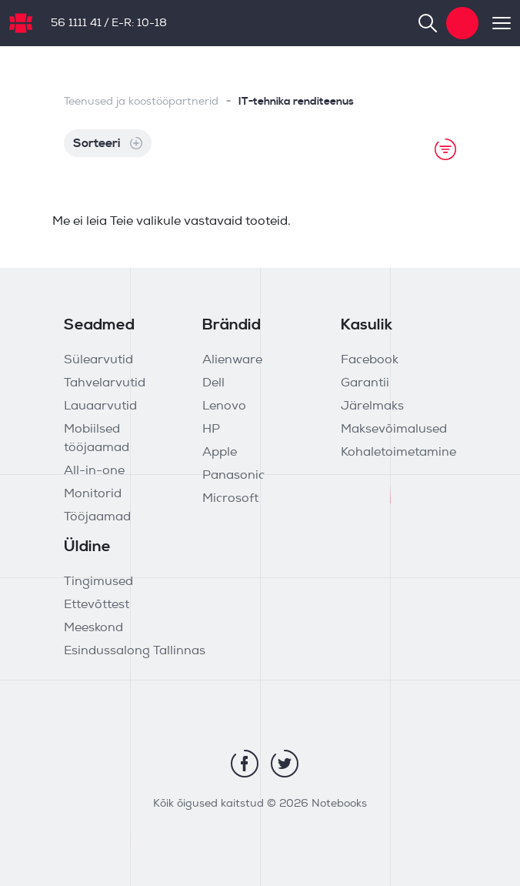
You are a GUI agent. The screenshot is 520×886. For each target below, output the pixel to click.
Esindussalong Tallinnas (134, 651)
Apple (219, 452)
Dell (213, 383)
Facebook (369, 360)
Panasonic (233, 476)
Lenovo (224, 406)
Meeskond (93, 628)
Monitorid (93, 494)
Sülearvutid (98, 360)
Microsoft (230, 499)
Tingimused (98, 582)
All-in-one (94, 471)
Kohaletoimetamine (398, 452)
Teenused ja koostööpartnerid (141, 102)
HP (211, 429)
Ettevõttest (96, 605)
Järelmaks (372, 406)
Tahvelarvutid (104, 383)
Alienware (232, 360)
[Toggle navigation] (494, 23)
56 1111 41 (76, 23)
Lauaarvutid (100, 406)
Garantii (365, 383)
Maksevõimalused (394, 429)
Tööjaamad (97, 517)
